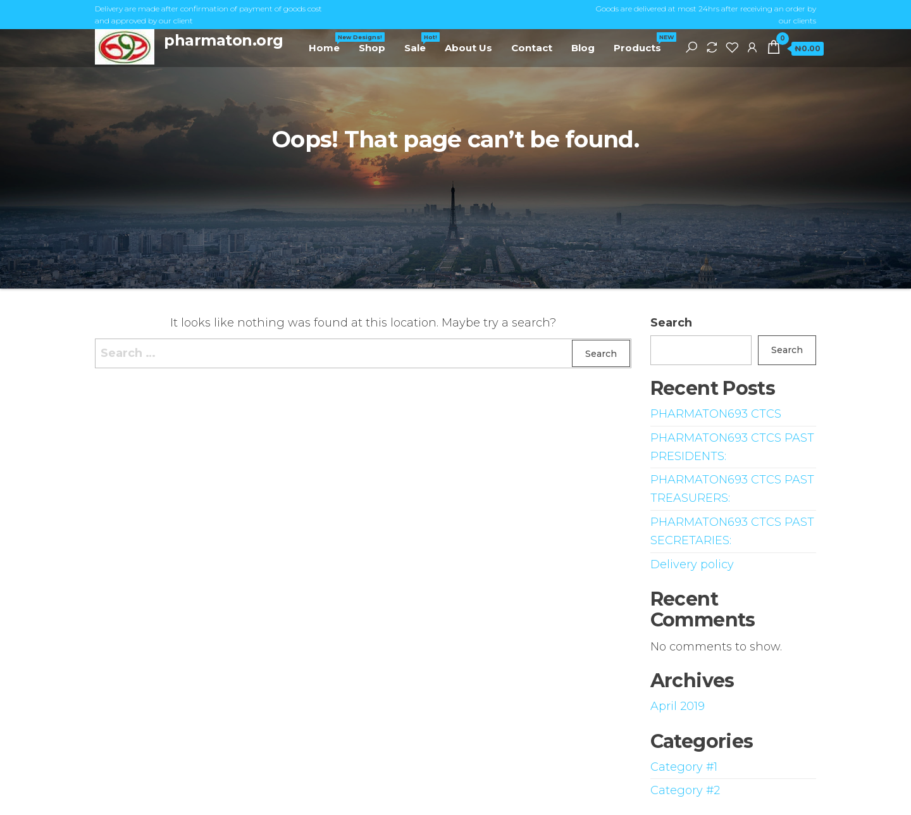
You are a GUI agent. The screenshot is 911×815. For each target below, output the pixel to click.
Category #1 (683, 767)
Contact (531, 48)
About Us (468, 48)
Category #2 (685, 790)
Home (329, 43)
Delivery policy (692, 564)
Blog (583, 48)
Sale (419, 43)
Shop (372, 48)
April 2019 (677, 706)
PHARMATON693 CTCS (715, 414)
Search (671, 323)
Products (642, 43)
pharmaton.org (223, 40)
